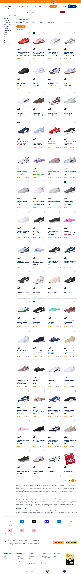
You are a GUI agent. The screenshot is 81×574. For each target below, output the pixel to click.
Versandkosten (19, 556)
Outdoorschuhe (7, 30)
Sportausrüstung (35, 12)
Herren (23, 6)
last (75, 480)
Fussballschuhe (7, 22)
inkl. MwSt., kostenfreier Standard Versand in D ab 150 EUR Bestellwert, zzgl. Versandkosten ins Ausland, (23, 541)
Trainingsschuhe (7, 42)
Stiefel (5, 38)
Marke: (21, 29)
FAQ (5, 556)
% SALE (62, 12)
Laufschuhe (6, 28)
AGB (30, 558)
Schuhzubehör (7, 44)
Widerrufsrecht (44, 560)
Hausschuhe (6, 26)
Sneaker (6, 36)
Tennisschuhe (7, 40)
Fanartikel (20, 12)
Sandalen (6, 32)
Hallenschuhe (7, 24)
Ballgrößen (18, 563)
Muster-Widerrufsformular (45, 563)
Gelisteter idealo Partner (72, 571)
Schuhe (13, 12)
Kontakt (5, 558)
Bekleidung (6, 12)
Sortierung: (71, 22)
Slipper (5, 34)
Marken (57, 12)
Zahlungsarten (19, 558)
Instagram (55, 556)
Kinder (28, 6)
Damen (18, 6)
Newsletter (6, 561)
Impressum (31, 556)
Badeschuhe (6, 18)
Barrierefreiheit (32, 563)
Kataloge (18, 561)
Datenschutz (31, 561)
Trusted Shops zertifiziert (55, 571)
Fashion (51, 12)
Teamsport (27, 12)
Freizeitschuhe (7, 20)
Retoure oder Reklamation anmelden (46, 557)
